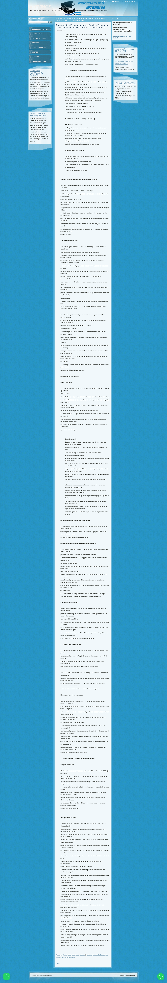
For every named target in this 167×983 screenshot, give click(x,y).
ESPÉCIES (35, 43)
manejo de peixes (73, 955)
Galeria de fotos (39, 38)
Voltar (58, 963)
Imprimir (116, 1)
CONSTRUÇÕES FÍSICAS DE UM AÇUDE (124, 50)
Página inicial (60, 18)
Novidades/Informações (41, 29)
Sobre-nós (36, 52)
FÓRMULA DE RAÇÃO (125, 83)
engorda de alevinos (68, 957)
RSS (134, 1)
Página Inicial (107, 1)
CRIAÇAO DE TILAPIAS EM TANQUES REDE (39, 114)
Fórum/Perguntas (39, 61)
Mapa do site (126, 1)
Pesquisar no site (36, 19)
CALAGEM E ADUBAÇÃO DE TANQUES (36, 73)
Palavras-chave (61, 955)
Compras (35, 56)
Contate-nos (37, 34)
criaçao (82, 955)
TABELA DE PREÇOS (39, 47)
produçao (89, 955)
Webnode (132, 975)
